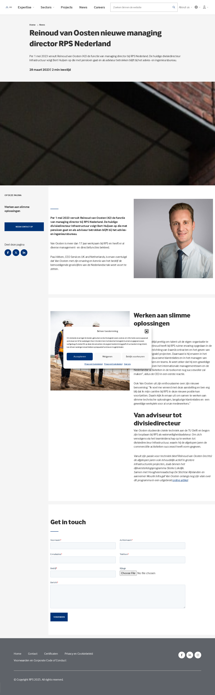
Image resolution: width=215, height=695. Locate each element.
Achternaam (126, 540)
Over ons (127, 364)
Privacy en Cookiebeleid (93, 364)
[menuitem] (24, 209)
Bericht (54, 582)
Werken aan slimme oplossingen (17, 209)
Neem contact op (24, 226)
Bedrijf (53, 568)
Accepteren (80, 356)
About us (185, 7)
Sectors (47, 7)
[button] (146, 331)
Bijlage (123, 568)
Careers (99, 7)
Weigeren (107, 356)
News (83, 7)
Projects (67, 7)
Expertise (26, 7)
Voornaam (55, 540)
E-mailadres (56, 554)
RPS (31, 679)
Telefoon (124, 554)
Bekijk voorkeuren (135, 356)
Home (32, 24)
